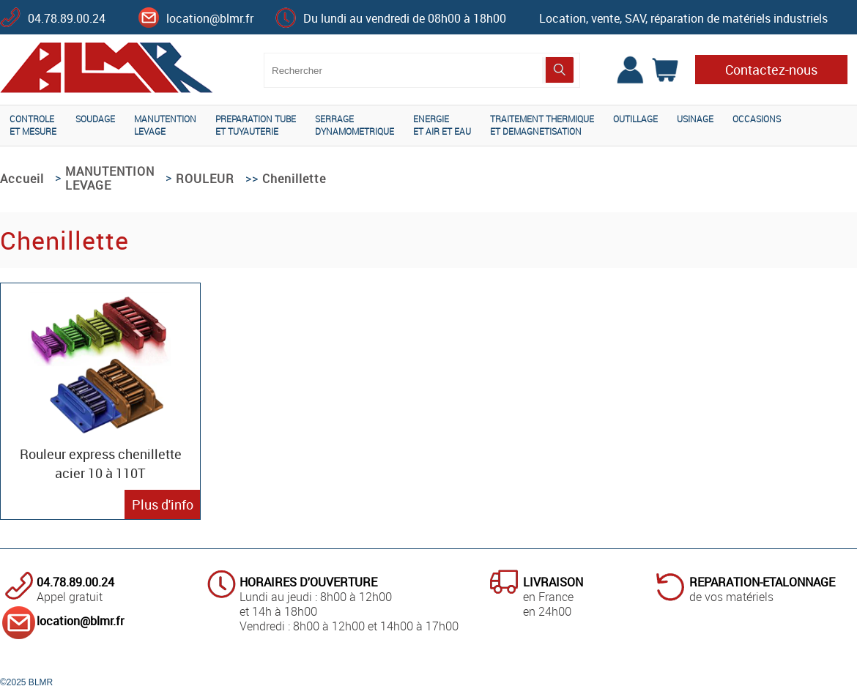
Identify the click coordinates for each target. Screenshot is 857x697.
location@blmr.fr (209, 18)
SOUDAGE (95, 118)
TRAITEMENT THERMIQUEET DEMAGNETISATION (542, 125)
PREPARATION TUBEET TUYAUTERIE (255, 125)
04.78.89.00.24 (66, 18)
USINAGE (695, 118)
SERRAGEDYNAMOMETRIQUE (354, 125)
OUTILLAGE (635, 118)
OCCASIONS (756, 118)
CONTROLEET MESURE (33, 125)
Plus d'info (162, 504)
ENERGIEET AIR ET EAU (442, 125)
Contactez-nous (771, 69)
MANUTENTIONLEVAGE (165, 125)
